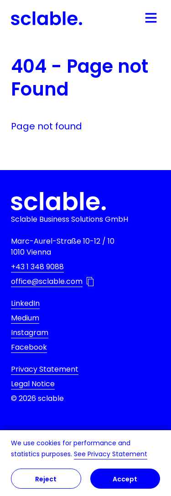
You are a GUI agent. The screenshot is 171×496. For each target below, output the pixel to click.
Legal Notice (33, 384)
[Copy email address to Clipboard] (90, 282)
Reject (46, 479)
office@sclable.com (47, 281)
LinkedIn (25, 303)
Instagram (29, 332)
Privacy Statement (44, 369)
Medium (25, 318)
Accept (125, 479)
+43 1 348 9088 (37, 266)
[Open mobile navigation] (151, 18)
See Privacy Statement (110, 454)
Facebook (29, 347)
